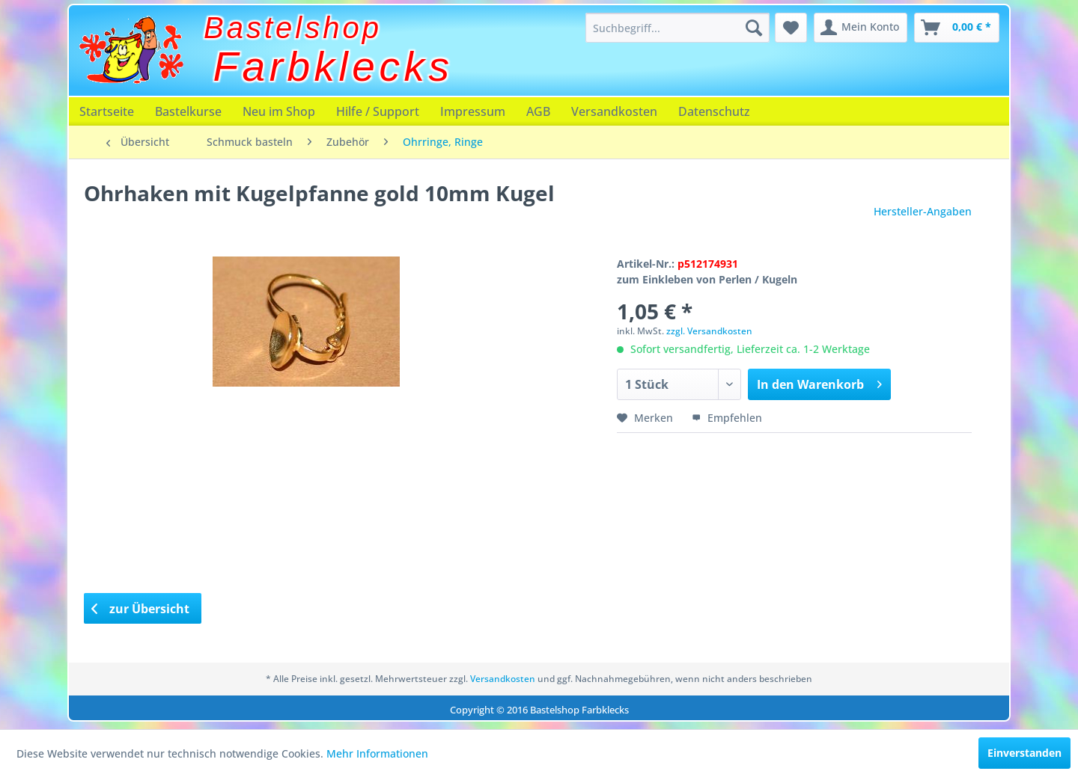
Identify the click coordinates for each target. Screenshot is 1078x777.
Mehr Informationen (377, 753)
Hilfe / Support (377, 111)
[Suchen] (754, 28)
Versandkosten (614, 111)
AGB (538, 111)
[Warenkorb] (956, 28)
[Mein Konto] (860, 28)
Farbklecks (333, 66)
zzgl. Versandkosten (709, 331)
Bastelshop (293, 27)
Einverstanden (1024, 753)
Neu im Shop (279, 111)
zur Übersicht (140, 609)
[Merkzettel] (791, 28)
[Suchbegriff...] (677, 28)
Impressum (472, 111)
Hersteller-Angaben (923, 211)
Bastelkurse (188, 111)
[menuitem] (677, 28)
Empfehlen (727, 418)
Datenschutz (714, 111)
